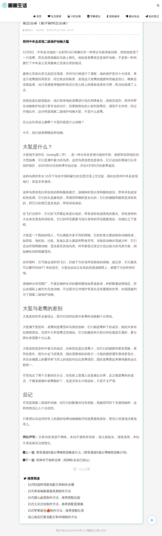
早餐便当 (93, 16)
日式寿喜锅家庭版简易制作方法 (49, 491)
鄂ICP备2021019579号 (69, 530)
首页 (37, 16)
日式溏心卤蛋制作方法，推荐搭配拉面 (54, 497)
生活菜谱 (54, 16)
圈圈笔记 (28, 30)
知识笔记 (152, 16)
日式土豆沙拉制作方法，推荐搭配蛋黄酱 (55, 504)
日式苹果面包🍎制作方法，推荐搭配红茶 (56, 510)
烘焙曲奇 (113, 16)
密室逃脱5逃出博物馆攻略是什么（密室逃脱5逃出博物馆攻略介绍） (82, 452)
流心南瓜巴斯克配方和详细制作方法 (52, 517)
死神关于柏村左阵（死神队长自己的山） (64, 460)
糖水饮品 (132, 16)
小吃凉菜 (74, 16)
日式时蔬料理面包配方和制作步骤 (51, 484)
